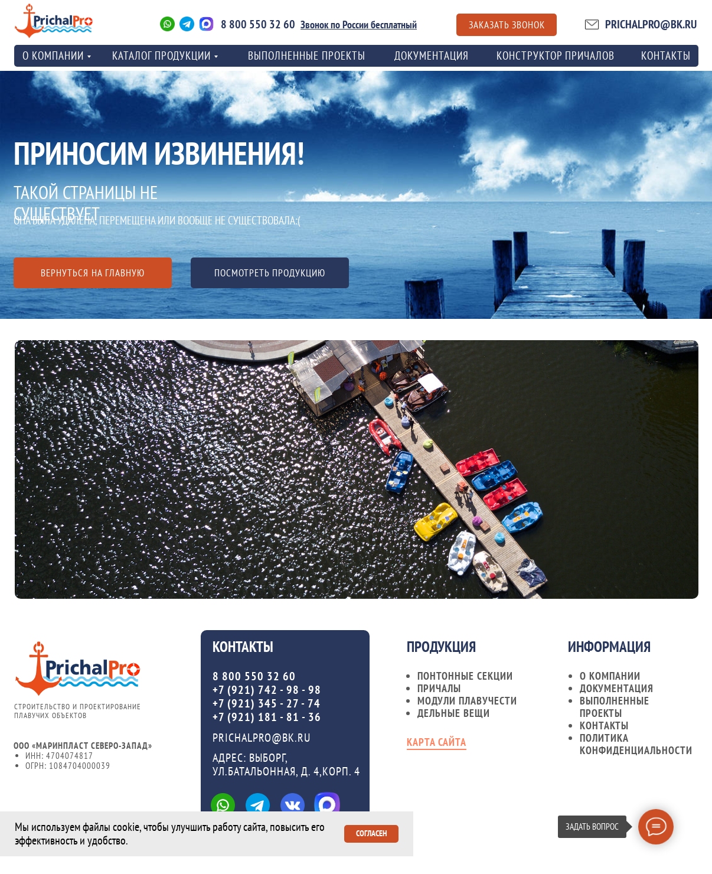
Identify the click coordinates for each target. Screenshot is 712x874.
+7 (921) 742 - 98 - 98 (267, 689)
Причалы (439, 688)
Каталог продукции (161, 55)
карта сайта (436, 742)
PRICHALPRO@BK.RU (651, 24)
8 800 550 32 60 (258, 24)
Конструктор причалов (556, 55)
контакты (666, 55)
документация (617, 688)
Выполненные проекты (306, 55)
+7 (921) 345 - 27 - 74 (267, 703)
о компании (53, 55)
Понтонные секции (465, 676)
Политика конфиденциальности (636, 744)
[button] (506, 25)
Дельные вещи (453, 713)
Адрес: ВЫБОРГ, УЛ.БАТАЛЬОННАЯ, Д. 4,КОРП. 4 (286, 764)
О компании (610, 676)
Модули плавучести (467, 700)
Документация (431, 55)
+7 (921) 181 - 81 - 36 (267, 717)
